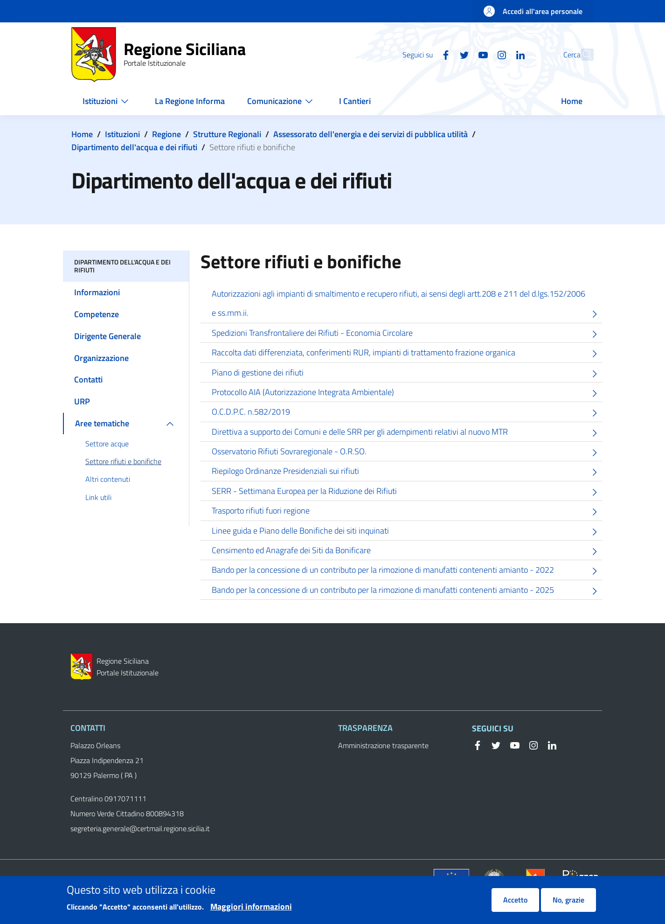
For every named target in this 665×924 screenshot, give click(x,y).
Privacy (230, 879)
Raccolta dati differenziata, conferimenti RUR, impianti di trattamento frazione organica (407, 353)
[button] (582, 54)
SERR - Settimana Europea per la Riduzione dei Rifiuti (407, 492)
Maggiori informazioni (251, 911)
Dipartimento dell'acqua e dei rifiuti (134, 147)
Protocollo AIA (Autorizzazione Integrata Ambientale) (407, 393)
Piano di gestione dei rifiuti (407, 374)
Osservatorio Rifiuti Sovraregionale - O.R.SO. (407, 452)
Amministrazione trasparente (383, 745)
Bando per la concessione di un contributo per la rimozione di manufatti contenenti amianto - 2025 (407, 591)
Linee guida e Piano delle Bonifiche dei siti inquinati (407, 532)
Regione (166, 134)
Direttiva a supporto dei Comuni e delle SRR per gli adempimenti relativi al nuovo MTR (407, 433)
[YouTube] (462, 54)
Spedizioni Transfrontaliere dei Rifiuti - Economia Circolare (407, 334)
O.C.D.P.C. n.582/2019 (407, 413)
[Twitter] (444, 54)
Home (82, 134)
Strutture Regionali (227, 134)
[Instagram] (481, 54)
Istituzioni (122, 134)
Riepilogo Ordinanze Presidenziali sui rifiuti (407, 472)
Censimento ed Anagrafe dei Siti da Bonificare (407, 551)
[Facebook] (425, 54)
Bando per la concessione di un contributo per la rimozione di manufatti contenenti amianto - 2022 (407, 571)
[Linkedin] (500, 54)
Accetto (515, 904)
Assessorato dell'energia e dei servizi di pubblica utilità (370, 134)
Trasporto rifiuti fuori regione (407, 512)
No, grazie (568, 904)
